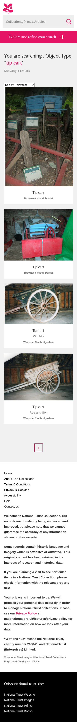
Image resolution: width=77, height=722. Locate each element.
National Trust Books (18, 711)
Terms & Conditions (17, 484)
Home (8, 473)
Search (69, 20)
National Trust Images (19, 700)
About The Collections (19, 479)
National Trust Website (19, 694)
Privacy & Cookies (16, 490)
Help (7, 501)
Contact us (11, 506)
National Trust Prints (18, 705)
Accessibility (12, 495)
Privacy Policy (26, 613)
